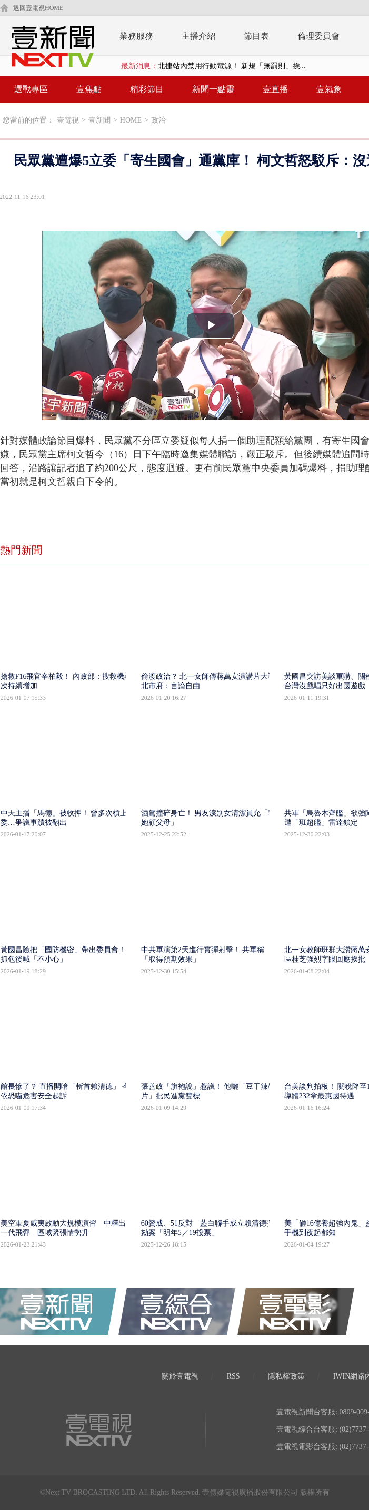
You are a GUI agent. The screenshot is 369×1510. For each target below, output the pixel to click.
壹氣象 (329, 89)
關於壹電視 (180, 1376)
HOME (131, 120)
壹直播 (275, 89)
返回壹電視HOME (38, 8)
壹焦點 (89, 89)
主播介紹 (198, 36)
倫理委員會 (318, 36)
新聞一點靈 (213, 89)
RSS (233, 1376)
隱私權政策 (286, 1376)
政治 (158, 120)
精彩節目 (147, 89)
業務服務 (136, 36)
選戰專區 (31, 89)
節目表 (256, 36)
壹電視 (68, 120)
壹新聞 (99, 120)
